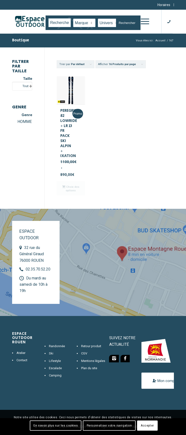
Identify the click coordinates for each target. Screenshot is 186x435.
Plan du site (89, 368)
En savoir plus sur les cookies (55, 425)
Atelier (20, 353)
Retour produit (91, 346)
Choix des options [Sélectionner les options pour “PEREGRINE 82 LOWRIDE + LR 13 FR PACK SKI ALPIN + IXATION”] (70, 188)
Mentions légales (93, 361)
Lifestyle (55, 361)
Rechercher (127, 23)
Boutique (20, 40)
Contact (21, 360)
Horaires (163, 5)
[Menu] (143, 21)
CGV (84, 353)
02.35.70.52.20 (38, 269)
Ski (51, 353)
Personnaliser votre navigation (109, 425)
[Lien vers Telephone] (170, 21)
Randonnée (57, 346)
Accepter (147, 425)
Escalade (55, 368)
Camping (55, 375)
